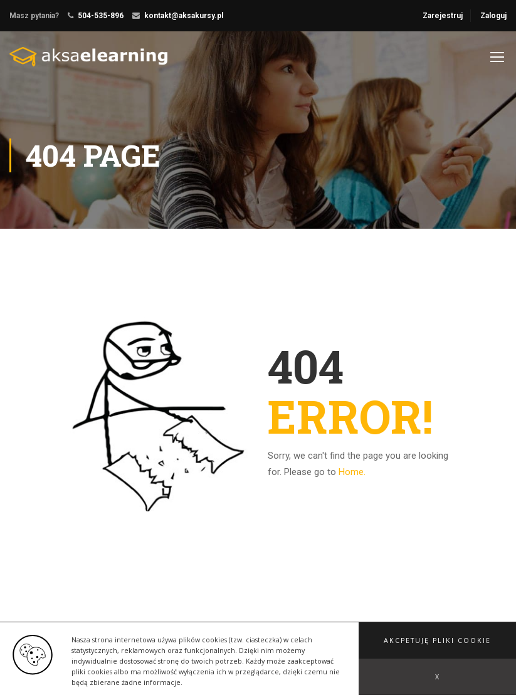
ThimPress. (146, 652)
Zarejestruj (443, 15)
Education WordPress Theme (61, 652)
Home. (352, 472)
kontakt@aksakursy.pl (183, 15)
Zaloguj (493, 15)
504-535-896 (101, 15)
